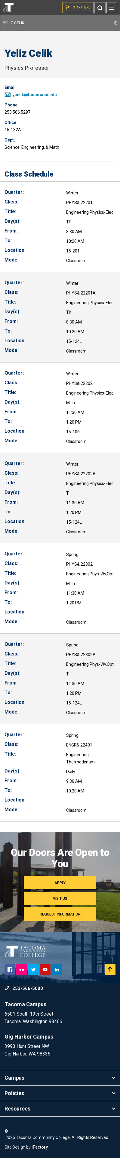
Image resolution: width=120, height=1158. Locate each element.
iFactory (40, 1147)
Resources (60, 1108)
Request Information (60, 914)
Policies (60, 1093)
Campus (60, 1078)
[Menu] (111, 7)
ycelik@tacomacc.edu (31, 94)
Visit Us (60, 898)
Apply (60, 883)
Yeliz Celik (60, 23)
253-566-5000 (24, 988)
